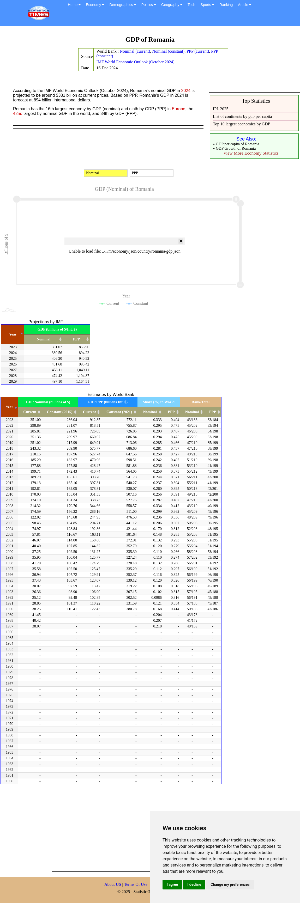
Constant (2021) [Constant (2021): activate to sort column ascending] (119, 412)
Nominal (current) (135, 51)
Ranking (226, 5)
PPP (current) (198, 51)
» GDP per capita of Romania (236, 144)
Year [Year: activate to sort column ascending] (9, 407)
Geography (171, 5)
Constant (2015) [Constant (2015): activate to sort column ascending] (60, 412)
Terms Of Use (136, 884)
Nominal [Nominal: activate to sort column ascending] (44, 339)
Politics (148, 5)
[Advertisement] (126, 831)
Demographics (122, 5)
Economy (95, 5)
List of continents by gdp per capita (242, 116)
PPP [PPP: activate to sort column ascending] (76, 339)
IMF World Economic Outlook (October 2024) (135, 62)
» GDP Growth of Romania (234, 148)
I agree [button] (172, 884)
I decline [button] (194, 884)
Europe (178, 109)
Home (74, 5)
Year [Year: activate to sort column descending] (13, 334)
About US (112, 884)
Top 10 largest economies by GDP (241, 124)
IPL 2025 (220, 109)
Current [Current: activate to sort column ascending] (29, 412)
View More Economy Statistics (251, 153)
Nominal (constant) (168, 51)
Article (244, 5)
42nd (17, 113)
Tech (191, 5)
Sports (207, 5)
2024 (186, 90)
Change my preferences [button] (230, 884)
